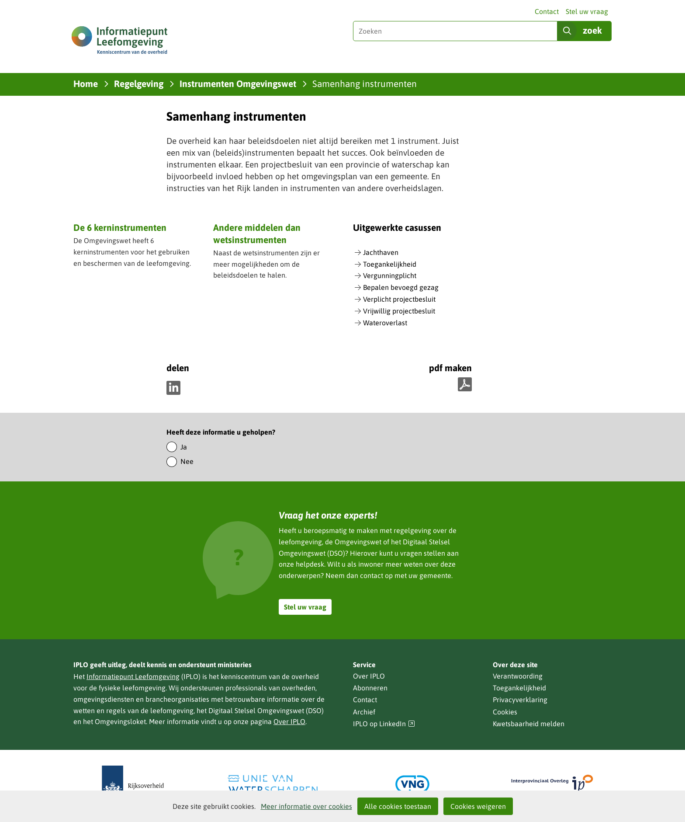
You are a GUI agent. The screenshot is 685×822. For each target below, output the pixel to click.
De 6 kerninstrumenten (119, 227)
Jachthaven (380, 252)
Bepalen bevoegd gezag (401, 287)
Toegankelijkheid (389, 264)
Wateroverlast (385, 323)
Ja (183, 447)
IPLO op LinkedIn (384, 724)
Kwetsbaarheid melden (528, 724)
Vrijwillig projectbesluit (399, 311)
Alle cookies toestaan (397, 806)
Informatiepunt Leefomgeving (133, 676)
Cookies (505, 712)
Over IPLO (289, 721)
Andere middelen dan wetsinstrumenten (257, 233)
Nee (187, 461)
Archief (364, 712)
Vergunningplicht (389, 275)
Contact (547, 11)
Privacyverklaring (520, 700)
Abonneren (370, 688)
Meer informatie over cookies (306, 806)
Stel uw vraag (587, 11)
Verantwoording (518, 676)
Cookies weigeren (478, 806)
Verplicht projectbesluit (399, 299)
